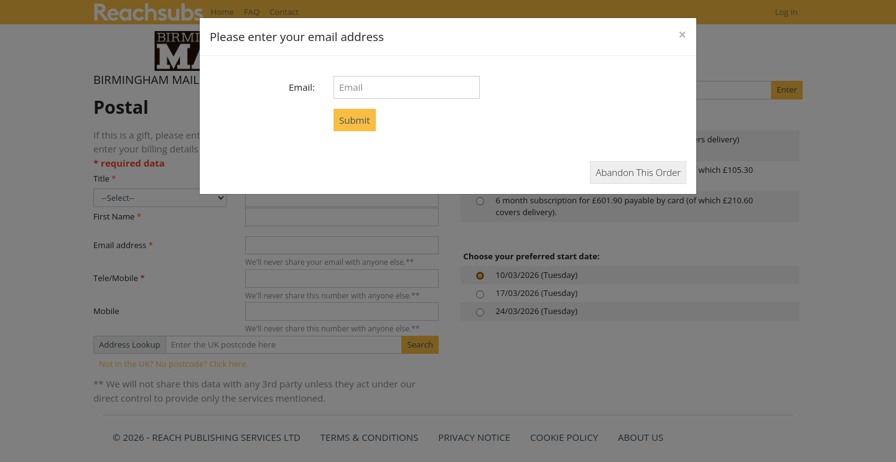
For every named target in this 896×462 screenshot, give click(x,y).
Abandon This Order (638, 172)
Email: (302, 87)
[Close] (682, 35)
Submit (354, 120)
